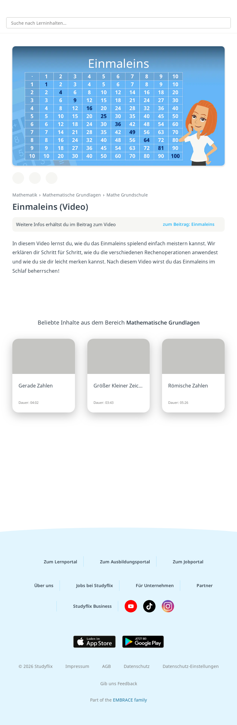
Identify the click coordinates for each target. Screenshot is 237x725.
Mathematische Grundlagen (72, 195)
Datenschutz (137, 666)
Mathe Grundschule (127, 195)
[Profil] (228, 8)
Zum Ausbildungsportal (120, 561)
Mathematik (24, 195)
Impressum (77, 666)
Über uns (38, 585)
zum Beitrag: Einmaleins (192, 224)
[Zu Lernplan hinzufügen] (18, 178)
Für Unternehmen (150, 585)
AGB (106, 666)
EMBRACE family (130, 700)
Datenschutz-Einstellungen (191, 666)
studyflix (124, 8)
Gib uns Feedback (118, 683)
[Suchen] (223, 22)
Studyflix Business (87, 606)
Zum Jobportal (183, 561)
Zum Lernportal (55, 561)
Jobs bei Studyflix (89, 585)
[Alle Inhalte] (9, 8)
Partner (200, 585)
